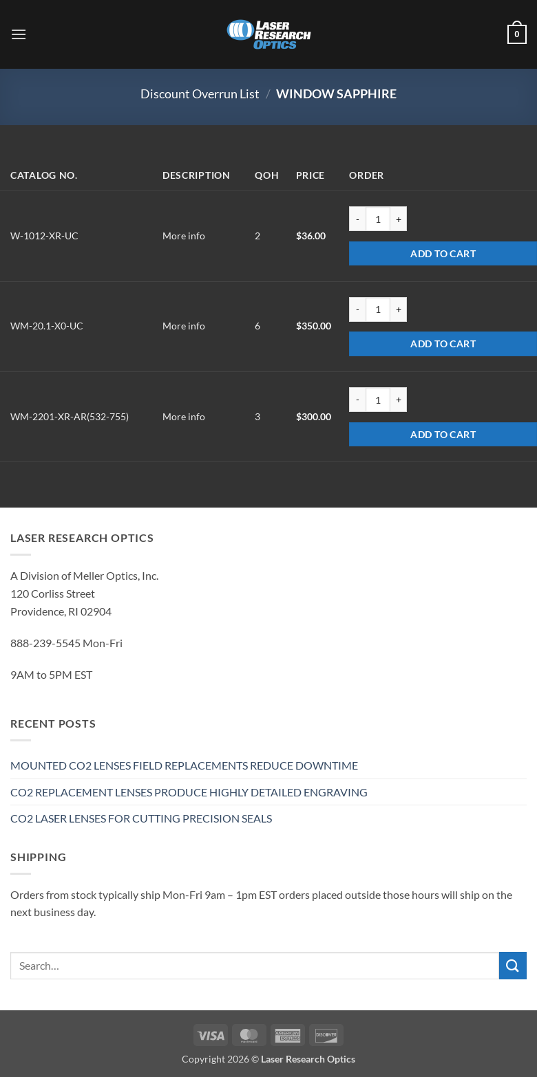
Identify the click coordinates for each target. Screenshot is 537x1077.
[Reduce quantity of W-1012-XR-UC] (357, 218)
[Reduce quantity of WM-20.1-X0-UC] (357, 309)
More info (183, 235)
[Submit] (513, 965)
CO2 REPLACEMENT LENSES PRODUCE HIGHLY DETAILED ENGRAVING (189, 791)
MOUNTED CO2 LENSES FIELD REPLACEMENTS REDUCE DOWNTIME (184, 765)
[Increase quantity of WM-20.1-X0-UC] (398, 309)
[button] (18, 34)
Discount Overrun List (200, 93)
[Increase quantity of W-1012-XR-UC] (398, 218)
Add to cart (443, 253)
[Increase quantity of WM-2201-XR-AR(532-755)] (398, 399)
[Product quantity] (378, 218)
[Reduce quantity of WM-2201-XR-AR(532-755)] (357, 399)
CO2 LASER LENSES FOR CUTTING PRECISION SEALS (141, 818)
